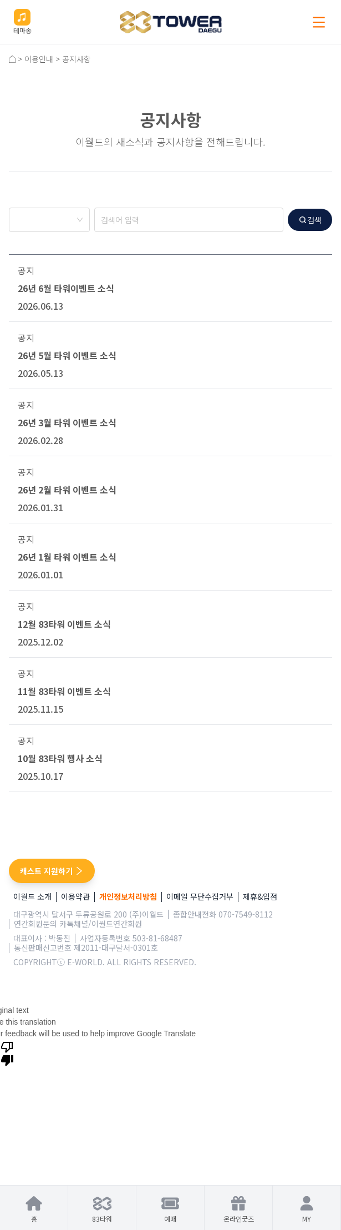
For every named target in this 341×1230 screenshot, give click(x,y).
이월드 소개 (32, 897)
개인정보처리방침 (128, 897)
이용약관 (75, 897)
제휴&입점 (260, 897)
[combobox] (49, 220)
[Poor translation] (7, 1053)
